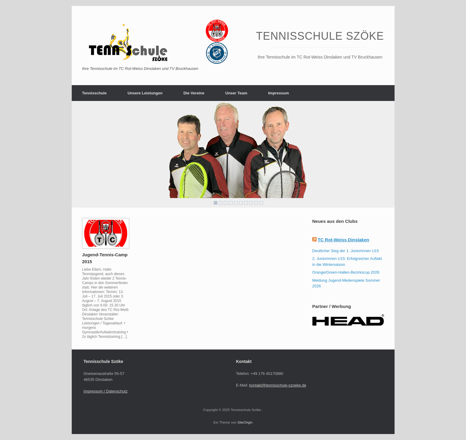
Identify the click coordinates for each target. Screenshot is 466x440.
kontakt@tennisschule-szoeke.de (277, 385)
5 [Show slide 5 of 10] (236, 203)
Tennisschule (94, 93)
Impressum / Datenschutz (106, 391)
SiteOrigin (245, 422)
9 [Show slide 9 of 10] (256, 203)
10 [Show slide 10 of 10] (261, 203)
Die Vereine (194, 93)
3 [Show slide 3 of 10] (225, 203)
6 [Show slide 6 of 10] (241, 203)
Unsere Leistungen (145, 93)
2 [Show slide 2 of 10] (220, 203)
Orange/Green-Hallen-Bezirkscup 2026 (346, 272)
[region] (233, 154)
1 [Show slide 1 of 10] (215, 203)
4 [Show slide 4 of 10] (231, 203)
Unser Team (236, 93)
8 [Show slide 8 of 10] (251, 203)
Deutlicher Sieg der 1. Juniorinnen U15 (345, 251)
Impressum (278, 93)
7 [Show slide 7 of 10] (246, 203)
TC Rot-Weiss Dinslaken (343, 239)
